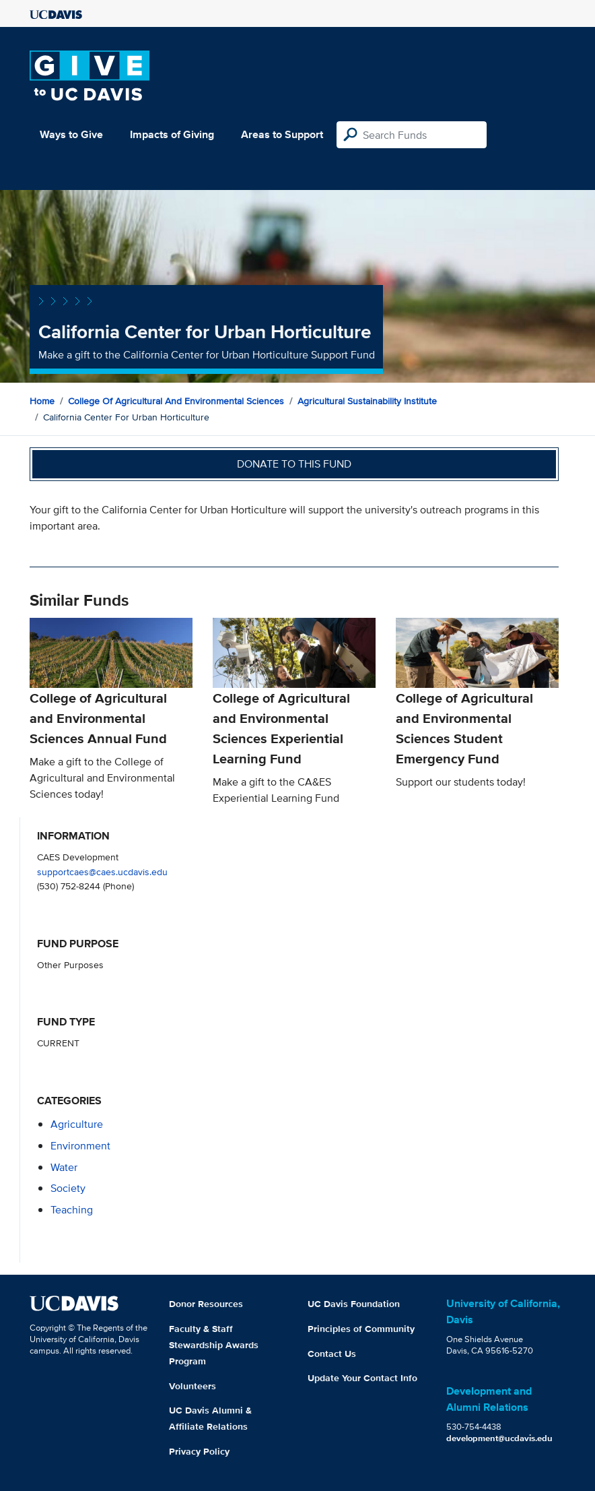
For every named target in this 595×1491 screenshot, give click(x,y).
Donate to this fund (294, 464)
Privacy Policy (199, 1451)
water (63, 1167)
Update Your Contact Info (362, 1378)
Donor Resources (206, 1303)
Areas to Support (282, 134)
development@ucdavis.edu (499, 1438)
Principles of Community (361, 1328)
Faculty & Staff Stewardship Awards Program (213, 1345)
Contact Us (332, 1353)
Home (42, 401)
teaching (71, 1209)
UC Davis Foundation (354, 1303)
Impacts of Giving (172, 134)
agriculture (76, 1124)
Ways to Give (71, 134)
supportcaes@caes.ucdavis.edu (102, 871)
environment (80, 1145)
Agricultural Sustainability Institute (367, 401)
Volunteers (192, 1386)
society (67, 1188)
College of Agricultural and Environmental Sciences (176, 401)
